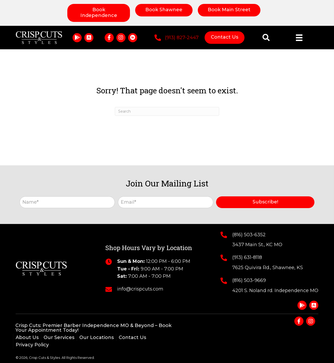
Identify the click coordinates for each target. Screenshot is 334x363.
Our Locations (96, 337)
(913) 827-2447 (182, 37)
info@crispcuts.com (140, 289)
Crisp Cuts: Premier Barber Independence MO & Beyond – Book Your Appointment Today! (93, 328)
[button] (77, 37)
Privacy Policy (32, 345)
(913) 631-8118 (247, 257)
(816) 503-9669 (249, 280)
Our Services (59, 337)
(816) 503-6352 (249, 235)
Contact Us (132, 337)
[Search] (167, 111)
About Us (27, 337)
